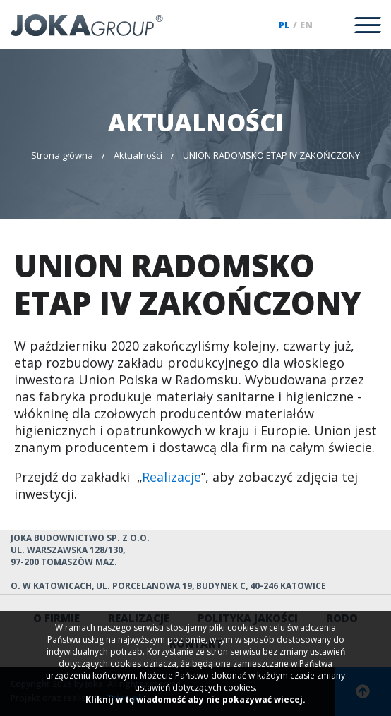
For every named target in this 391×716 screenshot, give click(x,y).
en (306, 24)
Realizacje (171, 476)
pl (284, 24)
